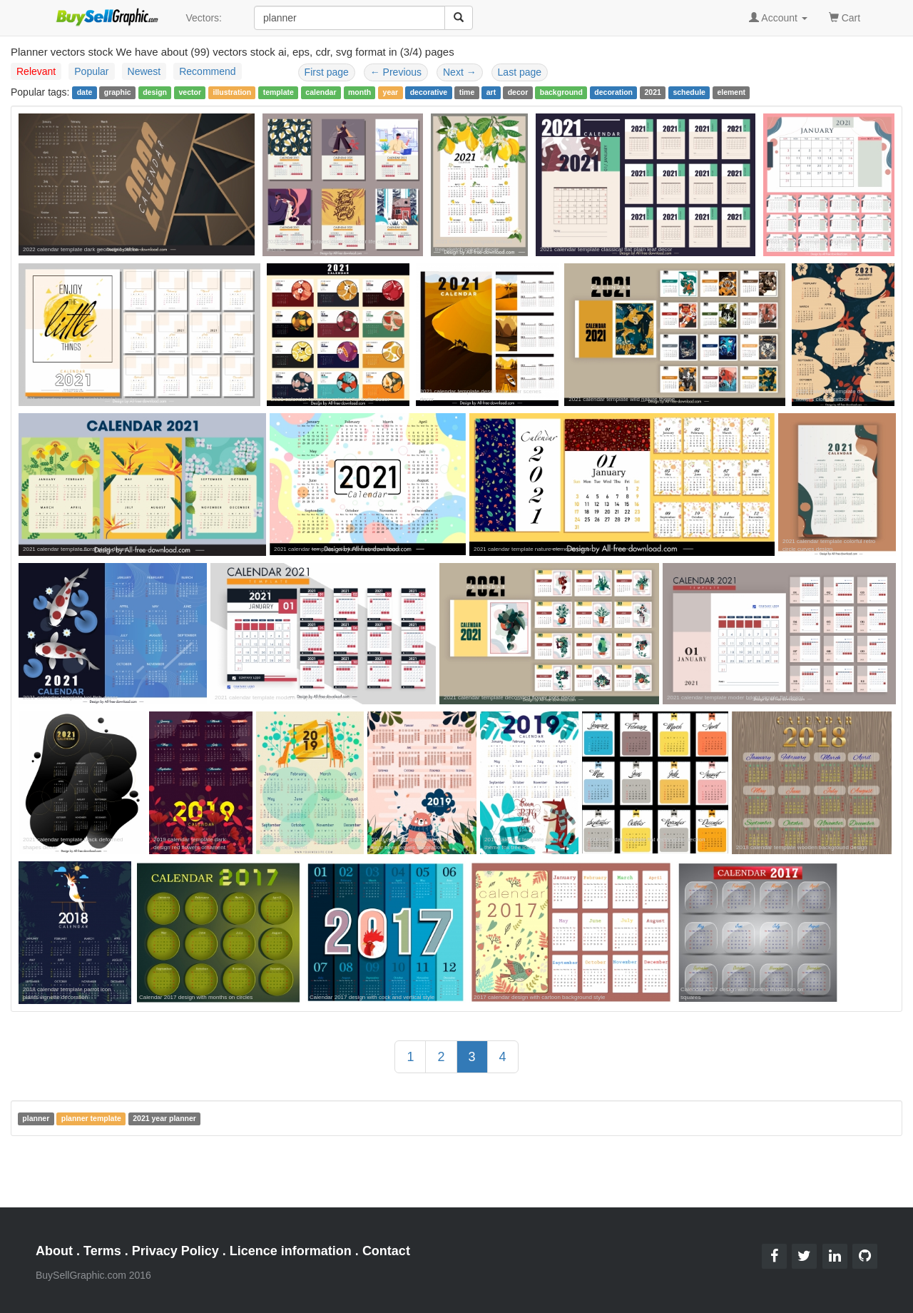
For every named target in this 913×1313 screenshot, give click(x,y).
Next (459, 72)
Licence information (291, 1251)
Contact (386, 1251)
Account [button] (778, 18)
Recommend (207, 71)
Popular (91, 71)
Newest (144, 71)
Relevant (36, 71)
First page (327, 72)
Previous (396, 72)
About (54, 1251)
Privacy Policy (175, 1251)
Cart (844, 17)
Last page (520, 72)
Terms (102, 1251)
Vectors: (203, 18)
